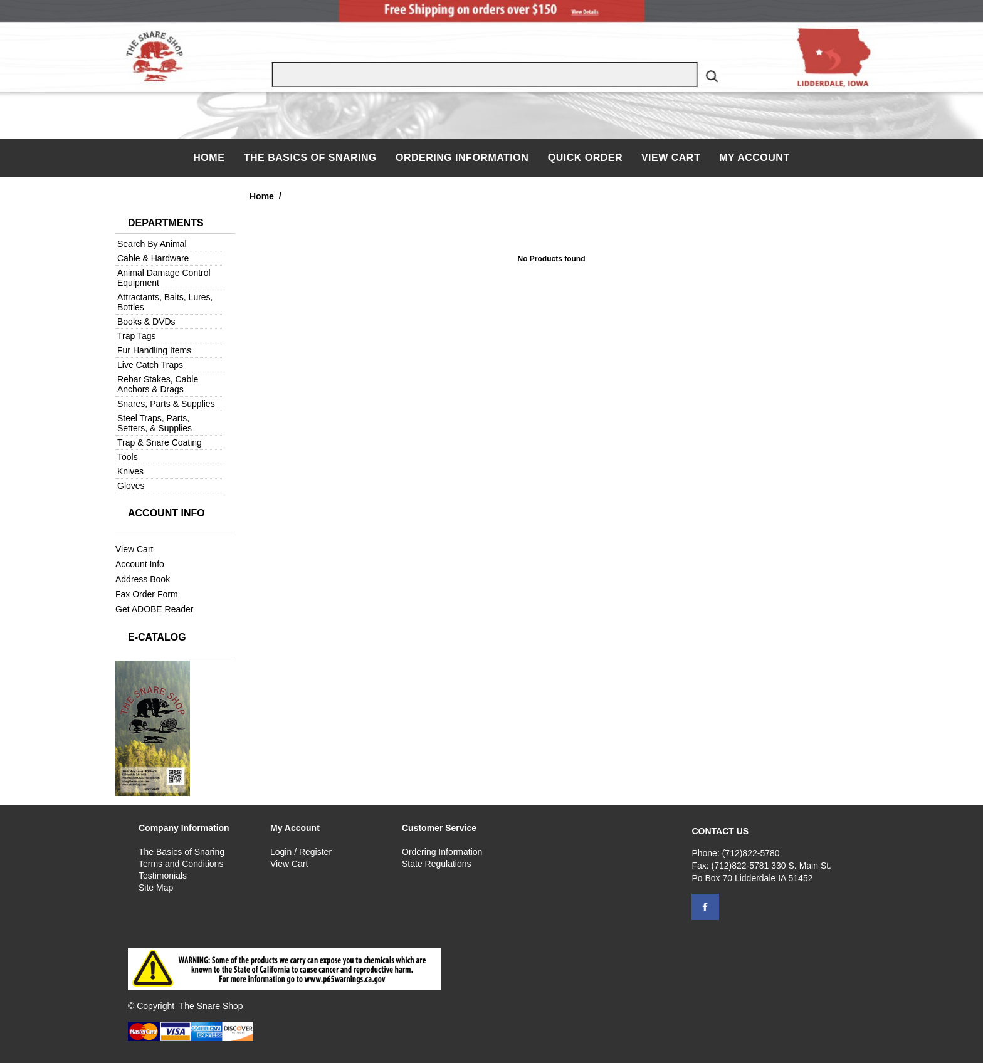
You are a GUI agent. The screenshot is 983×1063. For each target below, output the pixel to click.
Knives (130, 471)
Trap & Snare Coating (159, 442)
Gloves (131, 486)
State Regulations (436, 864)
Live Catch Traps (150, 365)
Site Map (156, 887)
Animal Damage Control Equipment (164, 278)
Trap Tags (136, 336)
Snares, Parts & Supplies (166, 404)
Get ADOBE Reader (154, 609)
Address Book (142, 579)
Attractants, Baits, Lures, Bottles (165, 302)
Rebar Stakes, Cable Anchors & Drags (157, 384)
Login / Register (301, 852)
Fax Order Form (146, 594)
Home (210, 157)
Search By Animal (152, 244)
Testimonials (163, 876)
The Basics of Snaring (310, 157)
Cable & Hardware (153, 258)
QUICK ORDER (585, 157)
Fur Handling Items (154, 350)
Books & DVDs (146, 322)
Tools (127, 457)
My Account (754, 157)
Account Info (139, 564)
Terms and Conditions (181, 864)
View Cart (670, 157)
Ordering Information (464, 157)
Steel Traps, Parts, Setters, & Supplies (154, 423)
